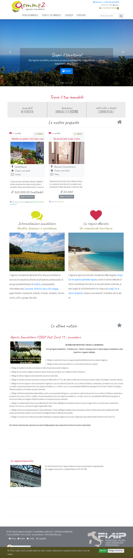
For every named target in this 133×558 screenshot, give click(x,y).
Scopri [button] (66, 71)
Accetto (103, 551)
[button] (10, 52)
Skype (116, 5)
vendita (37, 284)
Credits (30, 539)
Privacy (12, 539)
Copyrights (41, 539)
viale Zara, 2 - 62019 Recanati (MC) (106, 2)
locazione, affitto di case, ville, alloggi (41, 289)
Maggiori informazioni (27, 197)
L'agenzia (69, 15)
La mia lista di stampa (109, 8)
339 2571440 (82, 469)
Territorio (81, 15)
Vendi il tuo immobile (51, 15)
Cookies (21, 539)
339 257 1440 (106, 5)
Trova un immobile (30, 15)
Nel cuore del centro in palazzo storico (67, 138)
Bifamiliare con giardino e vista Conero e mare (28, 138)
